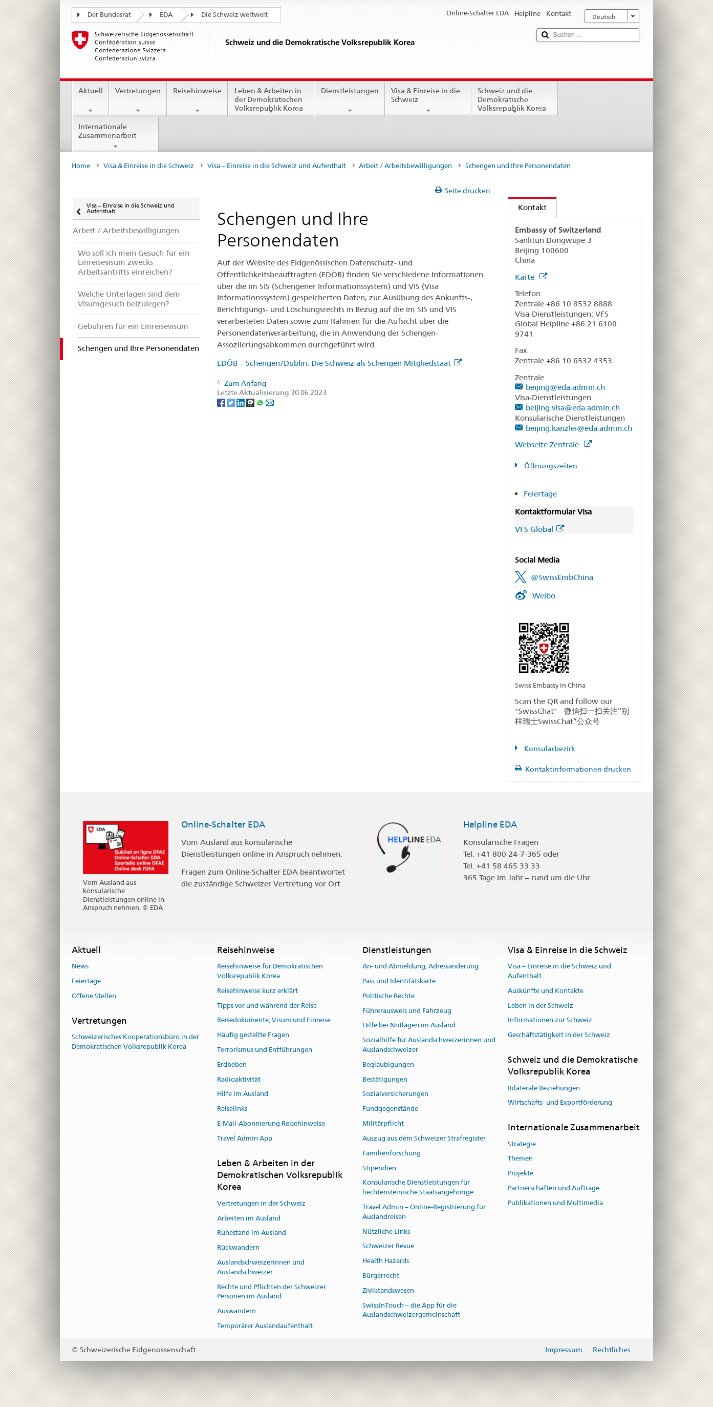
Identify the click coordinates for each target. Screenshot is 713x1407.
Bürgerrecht (380, 1275)
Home (81, 166)
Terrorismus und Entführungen (264, 1049)
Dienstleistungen (349, 100)
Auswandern (236, 1311)
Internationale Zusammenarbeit (115, 136)
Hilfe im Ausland (242, 1094)
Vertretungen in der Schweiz (261, 1203)
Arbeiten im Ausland (248, 1218)
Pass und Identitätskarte (399, 981)
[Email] (270, 402)
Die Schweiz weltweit (234, 14)
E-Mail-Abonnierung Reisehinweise (271, 1123)
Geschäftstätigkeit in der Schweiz (559, 1035)
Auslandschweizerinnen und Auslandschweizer (261, 1267)
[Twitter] (231, 402)
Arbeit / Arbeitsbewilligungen (405, 166)
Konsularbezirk (549, 748)
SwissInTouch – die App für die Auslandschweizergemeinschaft (411, 1310)
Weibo (543, 596)
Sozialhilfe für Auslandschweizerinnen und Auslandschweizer (428, 1044)
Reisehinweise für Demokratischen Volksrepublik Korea (270, 971)
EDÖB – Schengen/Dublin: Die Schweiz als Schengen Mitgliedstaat (339, 363)
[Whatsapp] (261, 402)
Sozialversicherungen (395, 1094)
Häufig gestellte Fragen (253, 1035)
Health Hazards (385, 1261)
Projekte (520, 1173)
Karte (531, 277)
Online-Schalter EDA (223, 824)
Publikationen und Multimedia (555, 1203)
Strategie (522, 1144)
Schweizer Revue (388, 1246)
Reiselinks (232, 1109)
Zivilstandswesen (388, 1290)
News (80, 966)
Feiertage (540, 494)
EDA (166, 14)
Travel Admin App (244, 1138)
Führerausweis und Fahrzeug (406, 1011)
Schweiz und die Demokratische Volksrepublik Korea (514, 101)
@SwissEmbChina (562, 577)
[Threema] (251, 402)
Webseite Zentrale (553, 444)
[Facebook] (222, 402)
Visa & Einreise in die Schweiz (428, 100)
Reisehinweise (197, 100)
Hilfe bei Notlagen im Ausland (409, 1025)
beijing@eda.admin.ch (565, 387)
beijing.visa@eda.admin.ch (573, 407)
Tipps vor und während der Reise (267, 1005)
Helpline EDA (490, 824)
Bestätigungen (384, 1079)
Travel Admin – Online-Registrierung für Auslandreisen (424, 1211)
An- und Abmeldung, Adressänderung (420, 966)
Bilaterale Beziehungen (544, 1088)
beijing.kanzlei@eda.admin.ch (579, 428)
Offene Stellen (94, 996)
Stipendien (379, 1168)
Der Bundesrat (109, 14)
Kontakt (527, 207)
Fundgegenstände (390, 1109)
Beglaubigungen (388, 1064)
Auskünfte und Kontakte (546, 991)
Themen (520, 1159)
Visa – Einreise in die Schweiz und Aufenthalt (276, 166)
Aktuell (91, 100)
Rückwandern (238, 1247)
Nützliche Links (386, 1231)
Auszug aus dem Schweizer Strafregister (424, 1138)
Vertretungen (138, 100)
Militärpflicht (383, 1123)
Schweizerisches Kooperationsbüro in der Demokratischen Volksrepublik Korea (135, 1041)
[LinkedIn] (241, 402)
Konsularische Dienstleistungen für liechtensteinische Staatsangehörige (417, 1187)
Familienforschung (391, 1153)
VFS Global (539, 529)
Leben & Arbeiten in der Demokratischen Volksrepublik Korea (271, 101)
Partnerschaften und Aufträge (553, 1188)
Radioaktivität (239, 1079)
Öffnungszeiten (550, 466)
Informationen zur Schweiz (550, 1020)
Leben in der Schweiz (540, 1005)
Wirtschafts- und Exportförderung (560, 1103)
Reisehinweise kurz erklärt (257, 991)
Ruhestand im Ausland (251, 1233)
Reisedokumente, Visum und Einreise (274, 1020)
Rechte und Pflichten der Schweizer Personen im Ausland (271, 1291)
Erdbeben (232, 1064)
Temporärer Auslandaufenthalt (265, 1326)
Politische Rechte (388, 996)
